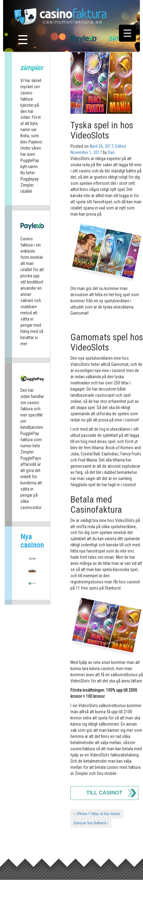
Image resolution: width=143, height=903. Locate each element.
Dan (111, 152)
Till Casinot (104, 793)
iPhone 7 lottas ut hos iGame (97, 814)
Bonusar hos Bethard (91, 823)
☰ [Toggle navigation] (22, 40)
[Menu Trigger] (127, 33)
